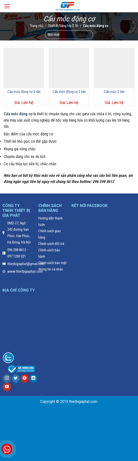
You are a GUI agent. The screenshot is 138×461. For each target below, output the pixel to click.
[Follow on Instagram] (7, 378)
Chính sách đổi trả (51, 244)
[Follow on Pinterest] (25, 378)
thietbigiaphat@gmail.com (26, 264)
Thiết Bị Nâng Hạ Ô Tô (63, 25)
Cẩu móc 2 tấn (114, 92)
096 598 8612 (16, 250)
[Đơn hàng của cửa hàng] (69, 34)
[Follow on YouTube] (7, 387)
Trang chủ (36, 25)
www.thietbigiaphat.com (25, 271)
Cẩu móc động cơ (18, 114)
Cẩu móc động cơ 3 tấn (24, 92)
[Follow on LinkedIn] (33, 378)
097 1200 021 (16, 256)
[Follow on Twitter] (16, 378)
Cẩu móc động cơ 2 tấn (69, 92)
